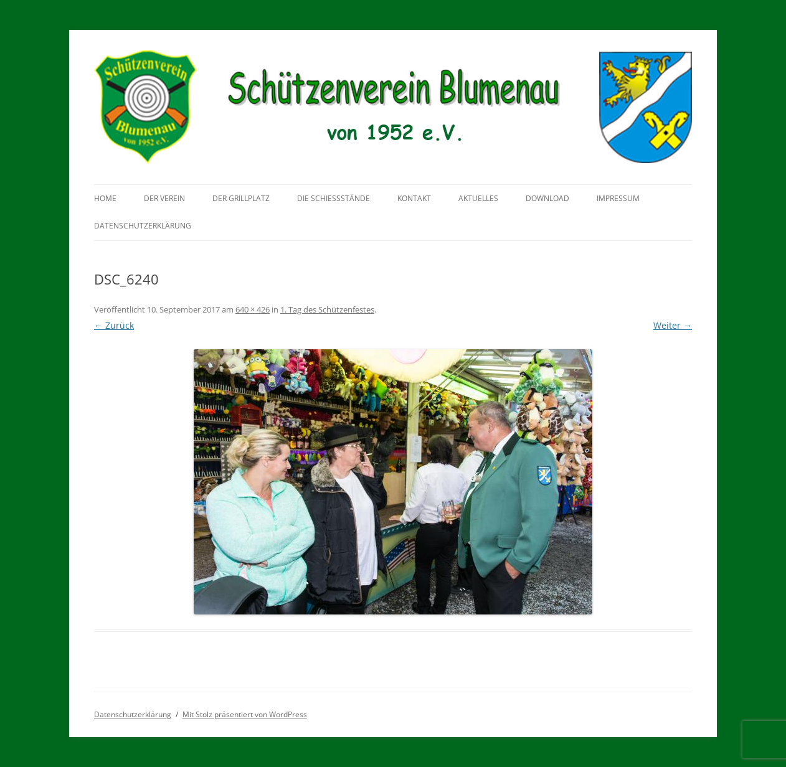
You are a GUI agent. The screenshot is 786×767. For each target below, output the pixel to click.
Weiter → (672, 325)
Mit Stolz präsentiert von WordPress (244, 714)
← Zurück (114, 325)
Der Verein (164, 198)
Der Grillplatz (241, 198)
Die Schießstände (333, 198)
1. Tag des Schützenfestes (327, 309)
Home (105, 198)
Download (547, 198)
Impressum (618, 198)
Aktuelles (478, 198)
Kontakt (414, 198)
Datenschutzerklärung (142, 225)
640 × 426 (252, 309)
